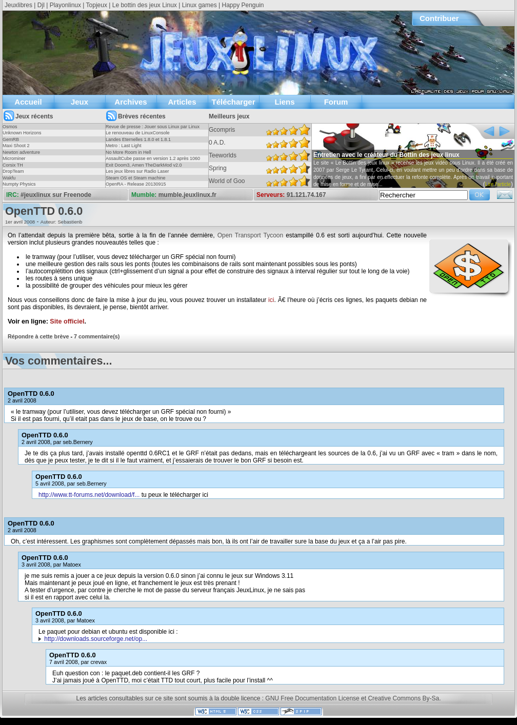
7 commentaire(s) (97, 336)
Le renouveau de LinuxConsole (138, 132)
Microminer (14, 158)
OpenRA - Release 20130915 (136, 184)
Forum (336, 101)
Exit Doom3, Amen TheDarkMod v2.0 (144, 165)
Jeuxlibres (18, 5)
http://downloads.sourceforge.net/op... (95, 638)
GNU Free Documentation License (312, 698)
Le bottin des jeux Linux (144, 5)
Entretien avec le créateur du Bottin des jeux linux (386, 154)
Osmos (10, 126)
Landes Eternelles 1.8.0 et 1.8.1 (138, 139)
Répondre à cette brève (38, 336)
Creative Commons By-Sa (403, 698)
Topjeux (96, 5)
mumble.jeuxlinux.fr (187, 194)
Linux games (199, 5)
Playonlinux (65, 5)
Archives (130, 101)
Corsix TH (13, 165)
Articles (182, 101)
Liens (284, 101)
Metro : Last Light (124, 145)
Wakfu (9, 177)
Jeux (79, 101)
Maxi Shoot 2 (16, 145)
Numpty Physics (19, 184)
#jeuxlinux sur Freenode (56, 194)
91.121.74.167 (306, 194)
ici (271, 300)
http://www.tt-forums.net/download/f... (89, 494)
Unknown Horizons (22, 132)
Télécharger (233, 101)
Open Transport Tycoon (250, 235)
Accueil (28, 101)
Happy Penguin (243, 5)
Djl (41, 5)
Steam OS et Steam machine (136, 177)
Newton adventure (21, 152)
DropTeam (13, 171)
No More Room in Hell (128, 152)
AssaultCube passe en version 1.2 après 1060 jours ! (153, 161)
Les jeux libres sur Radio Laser (137, 171)
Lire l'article (498, 184)
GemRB (11, 139)
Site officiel (67, 321)
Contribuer (439, 18)
